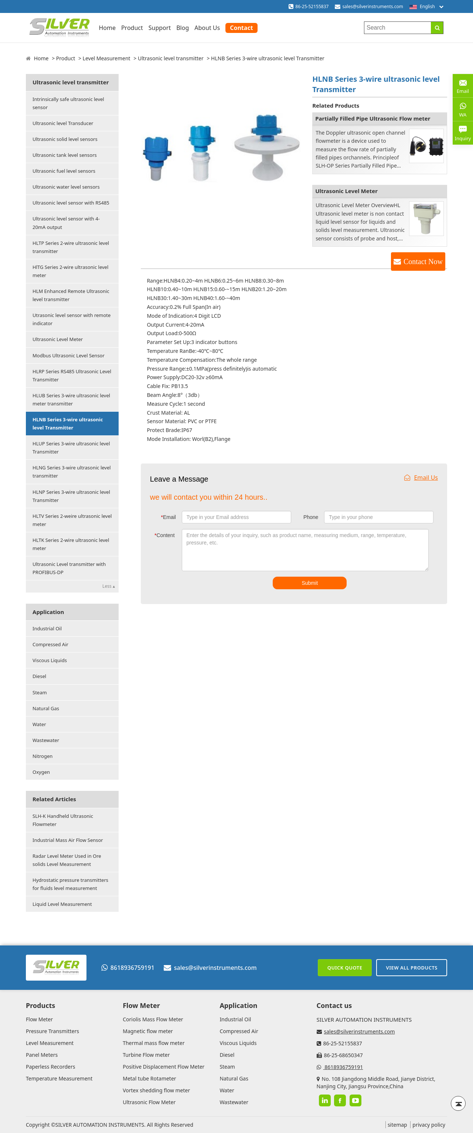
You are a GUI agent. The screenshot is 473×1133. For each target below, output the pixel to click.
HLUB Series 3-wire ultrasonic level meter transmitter (71, 399)
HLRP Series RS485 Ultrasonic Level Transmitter (72, 375)
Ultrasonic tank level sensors (65, 155)
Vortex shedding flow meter (156, 1090)
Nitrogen (42, 756)
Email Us (421, 477)
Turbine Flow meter (146, 1054)
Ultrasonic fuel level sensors (64, 171)
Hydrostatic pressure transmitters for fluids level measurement (70, 884)
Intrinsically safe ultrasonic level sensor (68, 103)
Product (132, 28)
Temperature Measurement (59, 1078)
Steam (40, 692)
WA (463, 109)
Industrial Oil (47, 628)
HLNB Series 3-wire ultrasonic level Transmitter (68, 423)
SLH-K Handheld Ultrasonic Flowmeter (63, 820)
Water (39, 724)
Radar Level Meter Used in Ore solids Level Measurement (67, 860)
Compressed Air (50, 644)
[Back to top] (458, 1103)
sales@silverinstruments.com (372, 6)
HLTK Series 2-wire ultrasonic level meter (71, 544)
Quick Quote (345, 967)
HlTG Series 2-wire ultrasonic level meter (70, 271)
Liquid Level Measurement (62, 904)
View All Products (412, 967)
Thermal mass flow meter (153, 1042)
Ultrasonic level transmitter (171, 58)
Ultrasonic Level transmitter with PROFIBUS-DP (69, 568)
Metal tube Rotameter (149, 1078)
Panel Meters (42, 1054)
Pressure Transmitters (52, 1031)
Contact (241, 28)
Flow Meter (39, 1019)
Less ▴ (108, 586)
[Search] (437, 28)
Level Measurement (106, 58)
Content (164, 535)
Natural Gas (46, 708)
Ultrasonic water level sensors (66, 186)
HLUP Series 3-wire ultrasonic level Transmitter (71, 447)
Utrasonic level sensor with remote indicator (71, 319)
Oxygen (41, 772)
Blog (182, 28)
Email (168, 517)
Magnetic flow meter (148, 1031)
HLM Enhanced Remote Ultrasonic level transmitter (71, 295)
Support (160, 28)
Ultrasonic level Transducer (63, 123)
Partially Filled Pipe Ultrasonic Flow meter (372, 118)
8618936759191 (127, 968)
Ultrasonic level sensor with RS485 (71, 202)
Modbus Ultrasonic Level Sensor (69, 355)
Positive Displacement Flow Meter (163, 1066)
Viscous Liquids (50, 660)
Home (107, 28)
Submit (310, 583)
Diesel (39, 676)
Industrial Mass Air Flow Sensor (68, 840)
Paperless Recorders (50, 1066)
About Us (207, 28)
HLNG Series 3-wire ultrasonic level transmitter (72, 471)
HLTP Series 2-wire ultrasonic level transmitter (71, 247)
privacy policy (428, 1124)
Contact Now (423, 261)
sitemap (397, 1124)
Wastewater (46, 740)
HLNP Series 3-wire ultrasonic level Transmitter (71, 496)
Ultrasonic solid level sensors (65, 139)
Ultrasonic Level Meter (58, 339)
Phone (310, 517)
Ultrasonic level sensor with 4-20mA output (66, 222)
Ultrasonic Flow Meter (149, 1102)
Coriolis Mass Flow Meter (153, 1019)
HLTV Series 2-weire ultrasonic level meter (72, 520)
